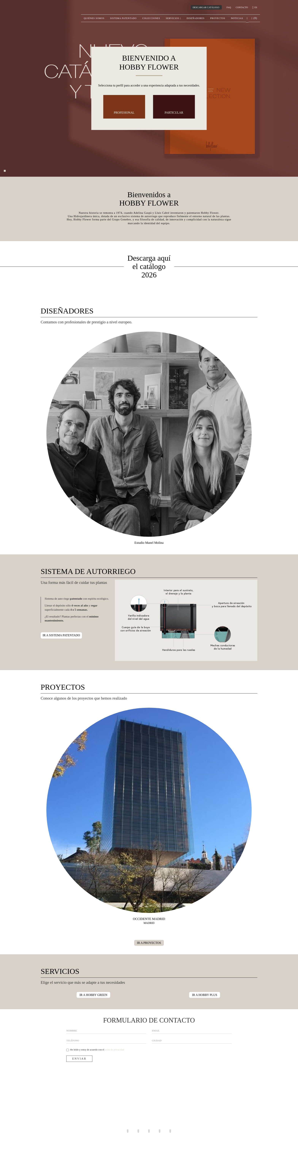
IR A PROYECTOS (149, 942)
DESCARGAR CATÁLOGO (206, 7)
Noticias (237, 18)
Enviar (79, 1058)
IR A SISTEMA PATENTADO (61, 635)
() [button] (254, 18)
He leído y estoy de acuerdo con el (95, 1049)
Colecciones (151, 18)
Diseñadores (195, 18)
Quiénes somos (94, 18)
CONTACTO (242, 7)
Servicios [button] (173, 18)
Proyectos (217, 18)
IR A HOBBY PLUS (204, 994)
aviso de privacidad (114, 1049)
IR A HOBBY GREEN (93, 994)
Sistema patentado (123, 18)
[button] (247, 18)
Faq (229, 7)
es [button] (255, 7)
